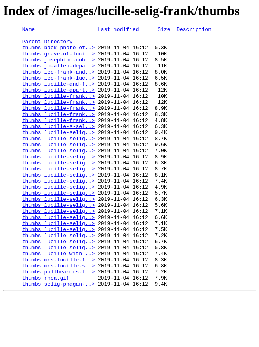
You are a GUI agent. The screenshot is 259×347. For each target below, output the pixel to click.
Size (164, 30)
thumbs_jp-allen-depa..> (58, 72)
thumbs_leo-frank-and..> (58, 80)
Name (28, 30)
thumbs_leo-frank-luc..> (58, 87)
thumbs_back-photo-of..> (58, 51)
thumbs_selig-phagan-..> (58, 334)
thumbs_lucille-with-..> (58, 298)
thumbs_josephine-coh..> (58, 65)
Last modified (118, 30)
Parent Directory (47, 43)
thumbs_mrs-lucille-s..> (58, 312)
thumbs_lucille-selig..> (58, 152)
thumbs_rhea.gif (45, 327)
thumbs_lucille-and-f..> (58, 94)
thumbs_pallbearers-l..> (58, 320)
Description (194, 30)
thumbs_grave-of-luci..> (58, 58)
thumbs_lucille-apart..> (58, 101)
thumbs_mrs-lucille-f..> (58, 305)
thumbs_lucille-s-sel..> (58, 145)
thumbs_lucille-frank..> (58, 109)
